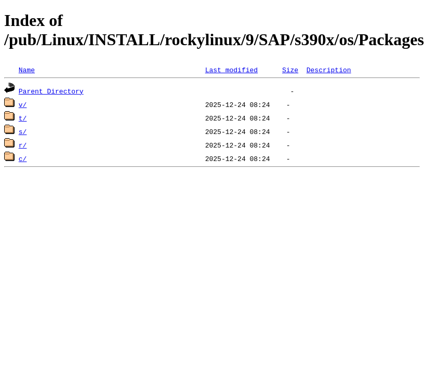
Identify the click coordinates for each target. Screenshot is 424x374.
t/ (23, 118)
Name (27, 69)
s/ (23, 131)
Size (290, 69)
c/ (23, 158)
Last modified (231, 69)
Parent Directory (51, 91)
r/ (23, 145)
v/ (23, 104)
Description (329, 69)
